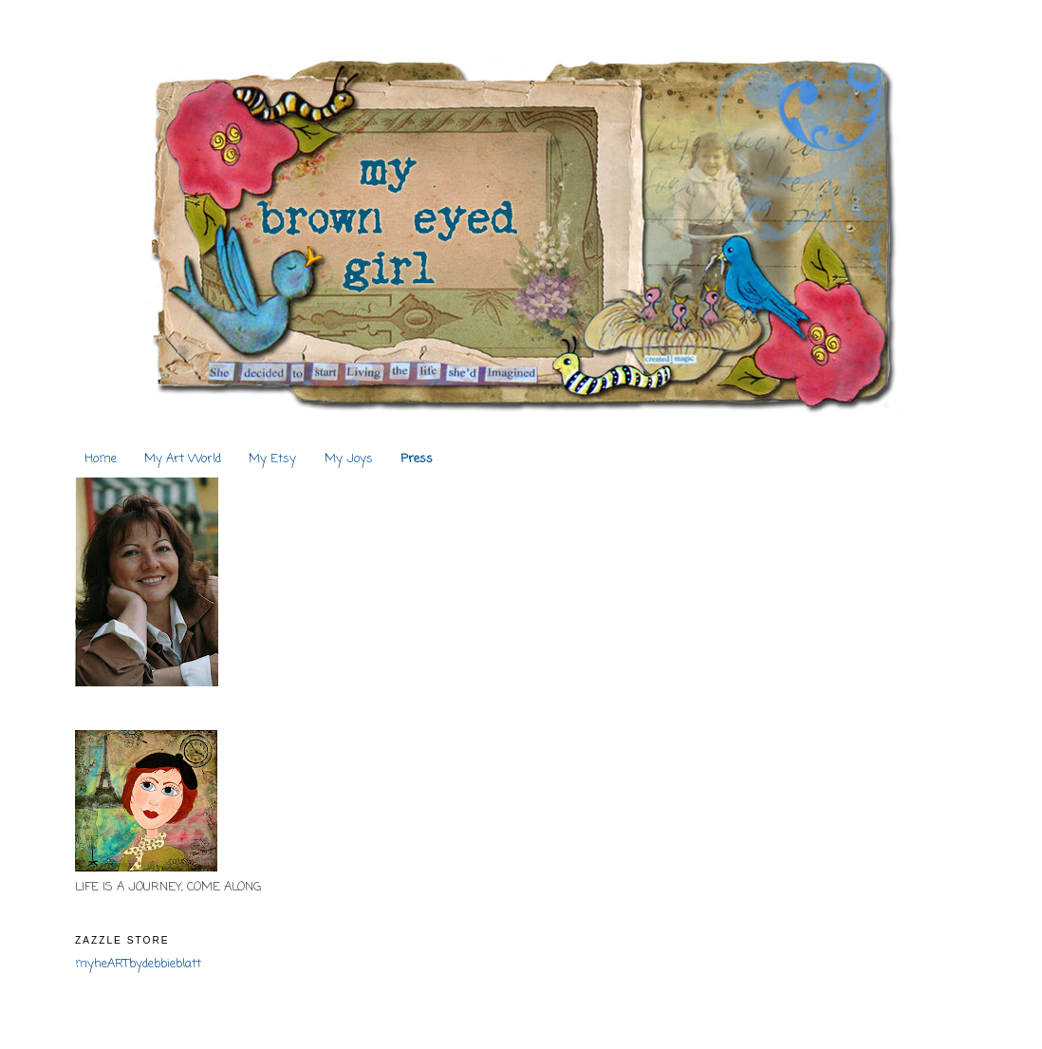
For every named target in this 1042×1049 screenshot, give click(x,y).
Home (100, 459)
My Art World (182, 459)
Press (416, 459)
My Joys (349, 459)
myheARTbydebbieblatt (138, 964)
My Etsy (272, 459)
